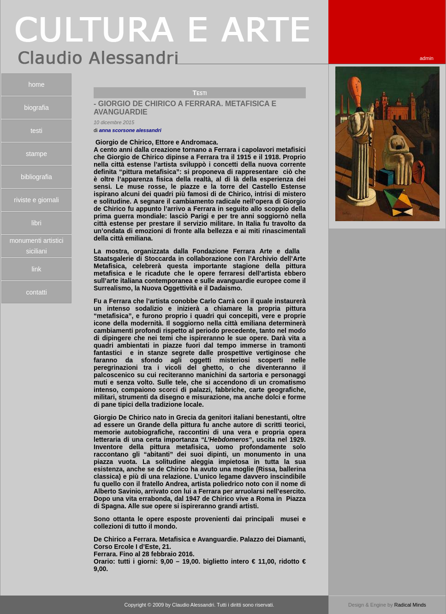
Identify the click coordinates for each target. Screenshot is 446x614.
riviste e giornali (36, 200)
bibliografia (36, 177)
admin (427, 58)
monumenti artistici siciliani (37, 246)
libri (36, 223)
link (36, 269)
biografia (36, 107)
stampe (36, 153)
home (36, 84)
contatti (36, 292)
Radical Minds (410, 605)
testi (36, 130)
